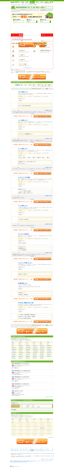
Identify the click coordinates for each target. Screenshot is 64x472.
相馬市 (20, 343)
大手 (21, 406)
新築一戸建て (43, 460)
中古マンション (39, 460)
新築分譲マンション (35, 460)
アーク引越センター (23, 205)
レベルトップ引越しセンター (25, 262)
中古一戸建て (46, 460)
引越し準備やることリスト (51, 2)
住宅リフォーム (11, 461)
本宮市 (13, 345)
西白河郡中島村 (14, 352)
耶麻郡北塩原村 (49, 347)
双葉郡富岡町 (35, 356)
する (38, 0)
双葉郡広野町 (21, 356)
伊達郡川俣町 (35, 345)
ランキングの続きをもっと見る (26, 67)
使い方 (42, 0)
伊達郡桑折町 (21, 345)
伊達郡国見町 (28, 345)
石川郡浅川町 (35, 354)
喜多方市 (13, 343)
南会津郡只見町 (35, 347)
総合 (22, 40)
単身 (21, 405)
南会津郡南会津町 (42, 347)
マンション (31, 460)
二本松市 (27, 343)
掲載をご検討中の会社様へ (51, 0)
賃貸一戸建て (28, 460)
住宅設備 (15, 461)
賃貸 (18, 460)
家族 (33, 405)
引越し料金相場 (14, 409)
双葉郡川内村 (42, 356)
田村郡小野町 (14, 356)
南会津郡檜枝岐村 (28, 347)
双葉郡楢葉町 (28, 356)
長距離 (39, 406)
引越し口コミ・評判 (37, 2)
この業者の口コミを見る (48, 110)
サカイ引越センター (23, 91)
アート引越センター (23, 148)
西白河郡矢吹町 (21, 352)
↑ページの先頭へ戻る (50, 437)
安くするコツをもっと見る (48, 396)
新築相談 (21, 461)
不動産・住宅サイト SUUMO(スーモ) (14, 460)
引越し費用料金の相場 (46, 2)
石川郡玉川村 (21, 354)
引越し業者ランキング (27, 2)
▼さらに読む (32, 113)
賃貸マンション (21, 460)
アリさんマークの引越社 (24, 177)
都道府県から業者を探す (32, 2)
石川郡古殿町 (42, 354)
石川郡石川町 (14, 354)
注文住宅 (51, 460)
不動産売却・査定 (18, 461)
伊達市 (48, 343)
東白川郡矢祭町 (35, 352)
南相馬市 (41, 343)
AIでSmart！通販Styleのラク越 (25, 302)
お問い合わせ (45, 0)
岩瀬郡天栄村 (14, 347)
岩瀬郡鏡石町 (49, 345)
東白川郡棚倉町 (28, 352)
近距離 (33, 406)
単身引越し (41, 2)
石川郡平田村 (28, 354)
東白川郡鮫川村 (49, 352)
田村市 (34, 343)
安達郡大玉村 (42, 345)
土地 (48, 460)
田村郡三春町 (49, 354)
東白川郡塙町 (42, 352)
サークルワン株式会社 (23, 234)
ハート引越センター (23, 120)
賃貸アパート (25, 460)
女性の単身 (28, 405)
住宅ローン (28, 461)
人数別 (42, 40)
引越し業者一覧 (23, 2)
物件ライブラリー (31, 461)
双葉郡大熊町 (49, 356)
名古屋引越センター (23, 283)
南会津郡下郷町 (21, 347)
